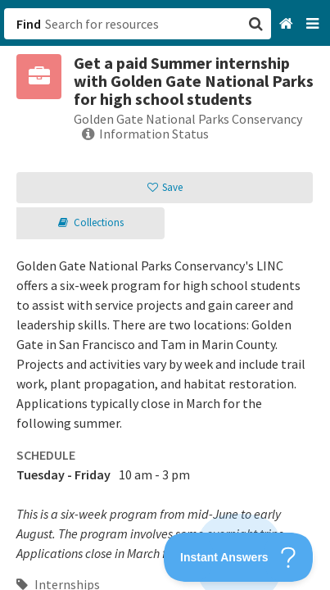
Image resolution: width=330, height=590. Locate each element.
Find (28, 24)
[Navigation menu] (314, 24)
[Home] (287, 24)
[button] (165, 295)
